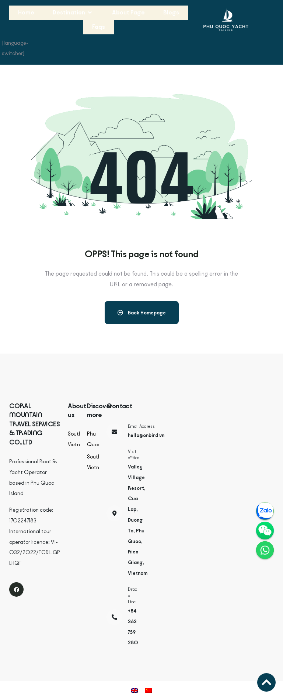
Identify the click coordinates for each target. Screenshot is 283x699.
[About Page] (128, 13)
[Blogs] (171, 13)
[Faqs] (98, 27)
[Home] (26, 13)
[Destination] (73, 13)
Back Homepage (142, 313)
